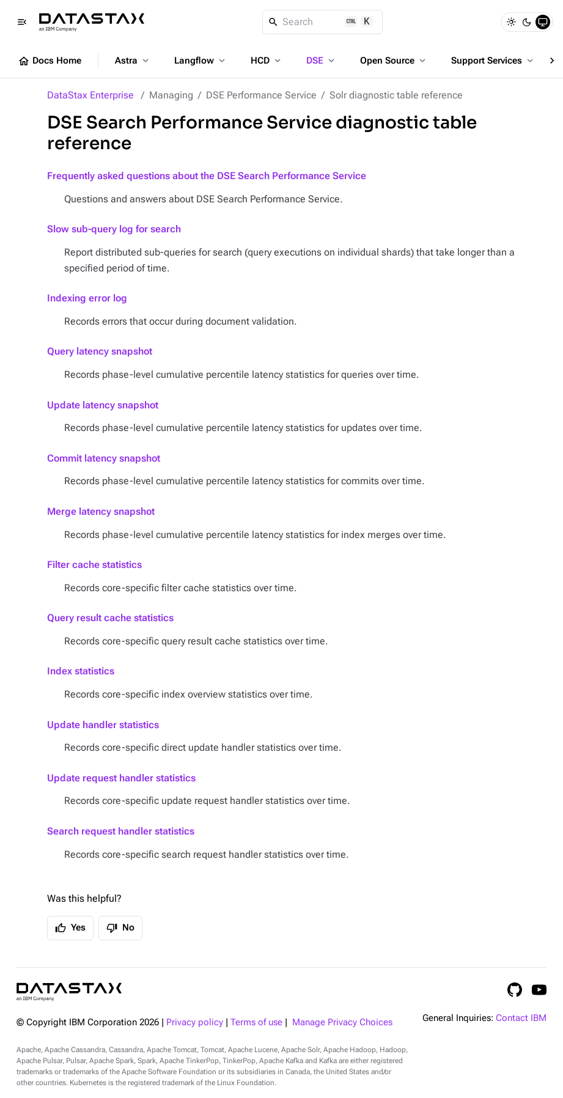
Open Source (394, 60)
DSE (321, 60)
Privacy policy (194, 1022)
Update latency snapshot (102, 405)
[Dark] (527, 22)
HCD (267, 60)
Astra (133, 60)
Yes (70, 928)
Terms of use (256, 1022)
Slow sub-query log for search (114, 229)
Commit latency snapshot (103, 458)
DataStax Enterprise (90, 95)
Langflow (200, 60)
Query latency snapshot (99, 351)
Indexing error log (87, 298)
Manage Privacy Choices (342, 1022)
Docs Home (49, 61)
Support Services (493, 60)
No (120, 928)
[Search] (322, 22)
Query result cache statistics (110, 618)
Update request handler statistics (121, 778)
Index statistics (80, 671)
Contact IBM (521, 1018)
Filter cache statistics (94, 564)
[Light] (511, 22)
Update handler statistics (103, 725)
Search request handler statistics (120, 831)
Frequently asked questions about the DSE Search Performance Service (206, 176)
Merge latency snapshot (101, 511)
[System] (542, 22)
